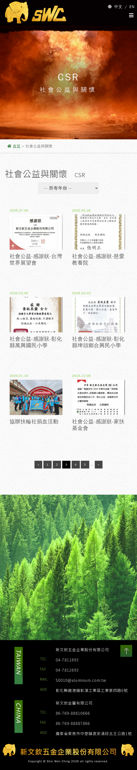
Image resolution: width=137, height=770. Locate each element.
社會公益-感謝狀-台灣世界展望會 (36, 263)
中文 (118, 6)
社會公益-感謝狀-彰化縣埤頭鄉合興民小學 (98, 346)
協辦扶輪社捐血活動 (34, 425)
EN (132, 6)
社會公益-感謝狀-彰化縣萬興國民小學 (36, 346)
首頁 (17, 146)
